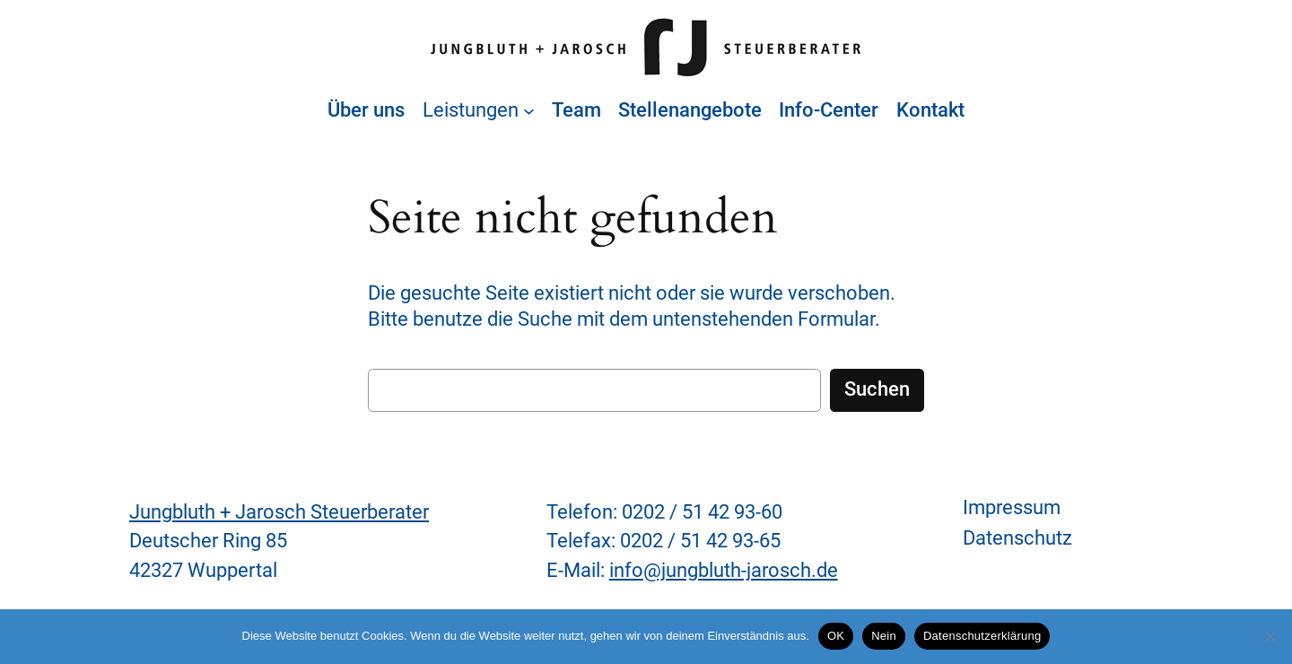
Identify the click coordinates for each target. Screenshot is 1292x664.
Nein (883, 635)
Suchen (877, 389)
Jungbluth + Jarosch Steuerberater (279, 512)
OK (835, 635)
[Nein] (1270, 636)
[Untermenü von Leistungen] (529, 111)
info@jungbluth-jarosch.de (723, 570)
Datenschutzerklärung (982, 635)
